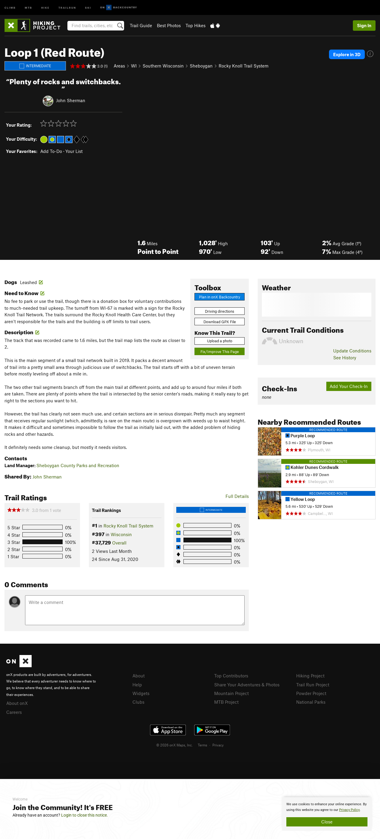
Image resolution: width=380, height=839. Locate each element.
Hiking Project (310, 675)
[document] (326, 813)
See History (344, 357)
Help (137, 684)
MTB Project (226, 702)
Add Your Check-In (349, 386)
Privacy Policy (349, 810)
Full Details (237, 496)
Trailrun (67, 7)
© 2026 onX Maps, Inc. (174, 745)
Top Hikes (196, 25)
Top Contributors (231, 675)
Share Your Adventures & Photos (246, 684)
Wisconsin (121, 534)
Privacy (218, 745)
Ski (88, 7)
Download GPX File (219, 321)
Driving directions (219, 311)
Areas (119, 65)
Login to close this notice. (84, 815)
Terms (202, 745)
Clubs (138, 702)
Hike (45, 7)
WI (134, 65)
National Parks (310, 702)
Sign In (364, 25)
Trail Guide (141, 25)
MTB (28, 7)
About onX (17, 703)
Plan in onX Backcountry (219, 297)
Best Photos (169, 25)
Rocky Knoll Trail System (243, 65)
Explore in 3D (347, 54)
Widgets (140, 693)
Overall (119, 542)
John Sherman (70, 100)
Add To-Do (51, 151)
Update (352, 350)
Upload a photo (219, 340)
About (138, 675)
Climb (10, 7)
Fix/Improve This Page (219, 351)
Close (327, 821)
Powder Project (311, 693)
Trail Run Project (312, 684)
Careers (14, 712)
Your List (74, 151)
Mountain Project (231, 693)
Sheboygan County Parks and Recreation (77, 465)
